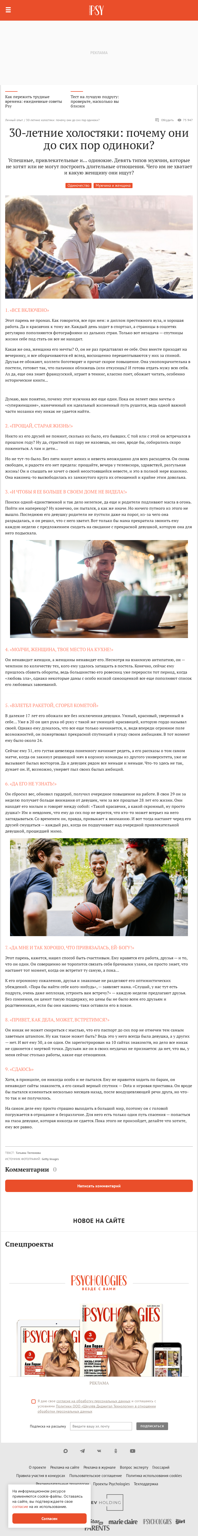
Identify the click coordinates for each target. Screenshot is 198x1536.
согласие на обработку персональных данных (93, 1401)
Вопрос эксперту (134, 1467)
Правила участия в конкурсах (40, 1475)
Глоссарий (160, 1467)
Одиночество (78, 185)
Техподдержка (146, 1483)
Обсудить (164, 120)
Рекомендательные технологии (62, 1483)
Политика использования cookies (154, 1475)
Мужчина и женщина (113, 185)
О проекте (37, 1467)
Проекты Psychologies (111, 1483)
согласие (20, 1506)
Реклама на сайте (64, 1467)
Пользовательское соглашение (95, 1475)
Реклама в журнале (100, 1467)
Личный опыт (14, 120)
